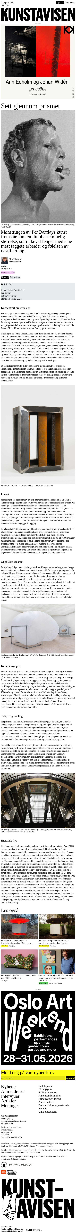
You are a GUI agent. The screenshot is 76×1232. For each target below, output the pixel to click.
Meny (72, 2)
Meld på (70, 1078)
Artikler (8, 1100)
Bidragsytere (45, 1089)
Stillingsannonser (48, 1092)
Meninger (10, 1105)
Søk (67, 2)
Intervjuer (10, 1096)
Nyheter (8, 1086)
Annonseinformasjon (50, 1095)
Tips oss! (60, 2)
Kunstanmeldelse (8, 273)
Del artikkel (15, 277)
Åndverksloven (47, 1102)
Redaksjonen (46, 1085)
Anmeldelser (13, 1091)
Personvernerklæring (50, 1098)
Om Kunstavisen (48, 1111)
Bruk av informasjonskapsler (54, 1105)
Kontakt (43, 1108)
